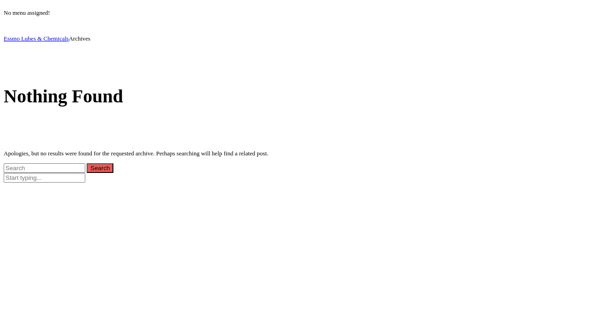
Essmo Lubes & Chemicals (36, 38)
